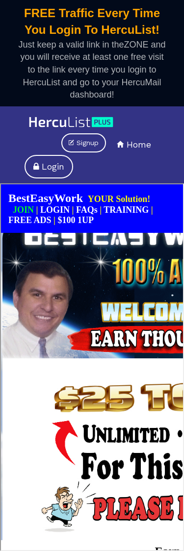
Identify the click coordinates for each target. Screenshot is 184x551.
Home (134, 144)
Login (48, 166)
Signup (84, 143)
